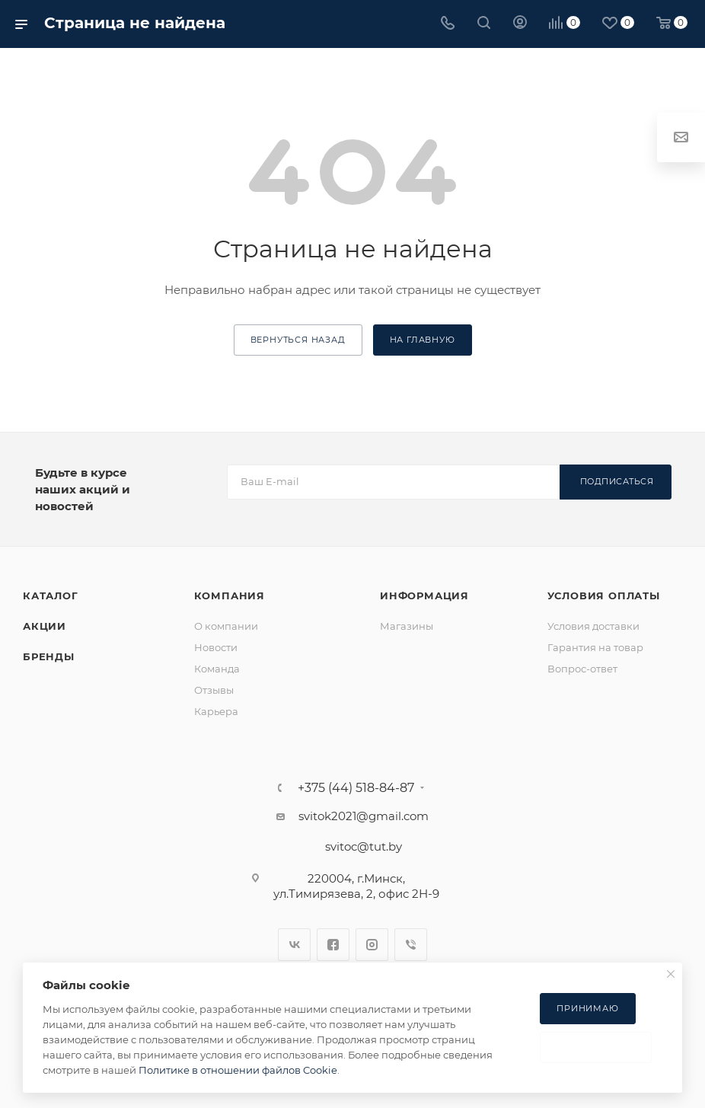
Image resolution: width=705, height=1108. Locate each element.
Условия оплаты (603, 595)
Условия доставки (593, 626)
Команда (217, 669)
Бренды (49, 656)
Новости (216, 647)
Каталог (50, 595)
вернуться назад (298, 339)
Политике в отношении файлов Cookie (238, 1070)
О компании (226, 626)
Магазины (406, 626)
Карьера (216, 711)
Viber (410, 944)
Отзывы (214, 690)
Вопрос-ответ (582, 669)
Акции (44, 626)
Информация (424, 595)
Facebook (333, 944)
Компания (229, 595)
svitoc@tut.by (363, 846)
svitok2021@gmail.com (363, 816)
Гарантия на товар (595, 647)
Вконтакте (294, 944)
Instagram (372, 944)
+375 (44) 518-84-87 (356, 788)
